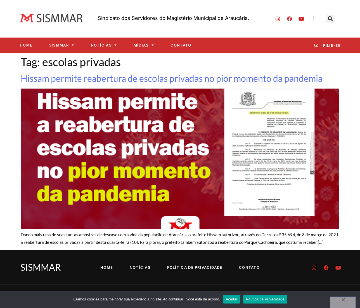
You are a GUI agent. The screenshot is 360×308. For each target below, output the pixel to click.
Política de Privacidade (194, 267)
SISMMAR (61, 45)
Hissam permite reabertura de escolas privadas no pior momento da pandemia (172, 78)
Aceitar (232, 299)
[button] (330, 19)
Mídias (144, 45)
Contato (180, 45)
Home (26, 45)
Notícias (104, 45)
